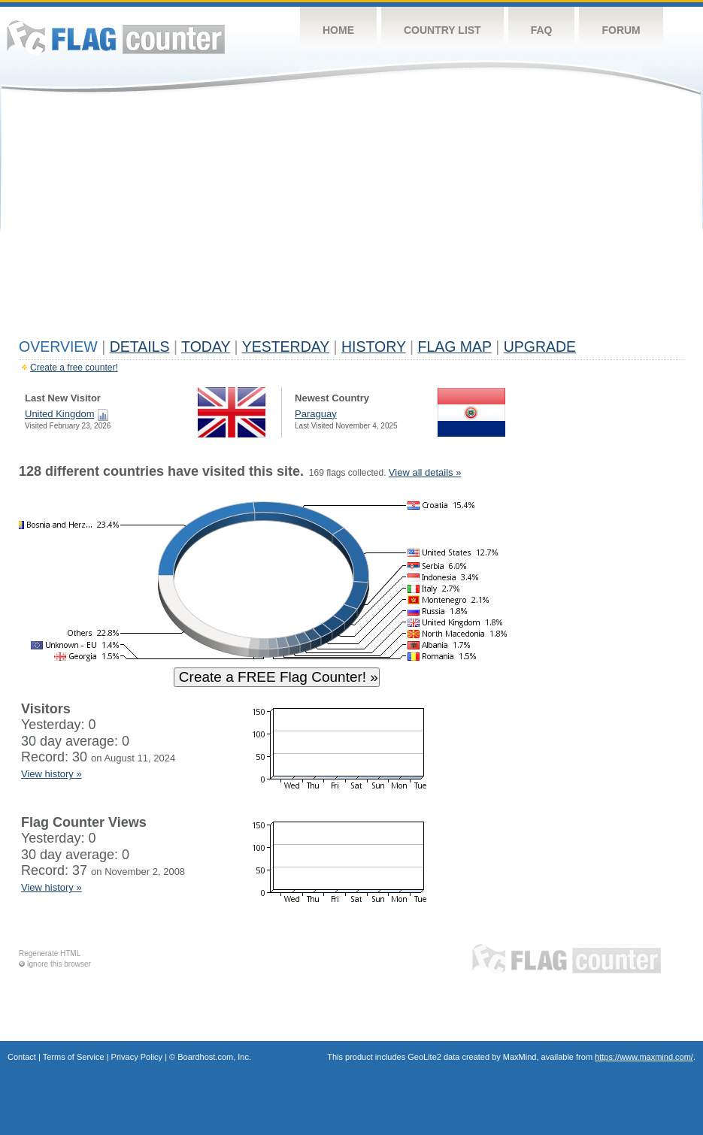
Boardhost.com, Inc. (214, 1056)
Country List (442, 30)
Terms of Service (74, 1056)
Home (338, 30)
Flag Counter (116, 37)
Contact (22, 1056)
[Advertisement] (351, 219)
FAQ (542, 30)
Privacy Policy (136, 1056)
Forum (620, 30)
